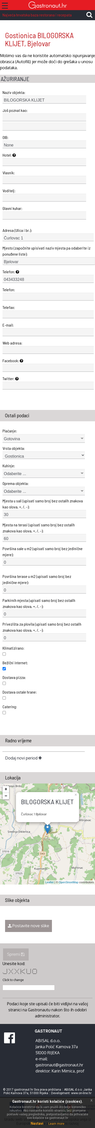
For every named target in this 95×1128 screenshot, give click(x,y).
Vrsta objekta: (14, 448)
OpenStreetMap (69, 882)
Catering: (10, 706)
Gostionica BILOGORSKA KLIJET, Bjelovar (39, 39)
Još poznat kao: (15, 110)
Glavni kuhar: (12, 208)
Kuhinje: (9, 465)
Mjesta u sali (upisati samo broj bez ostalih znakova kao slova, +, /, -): (43, 503)
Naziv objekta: (14, 92)
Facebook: (13, 360)
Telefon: (11, 271)
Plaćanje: (10, 430)
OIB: (5, 137)
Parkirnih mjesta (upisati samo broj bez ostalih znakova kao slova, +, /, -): (39, 603)
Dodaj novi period (23, 758)
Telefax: (9, 307)
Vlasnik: (9, 172)
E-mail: (8, 325)
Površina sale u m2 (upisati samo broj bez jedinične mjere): (43, 551)
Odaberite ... (15, 474)
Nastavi (37, 1123)
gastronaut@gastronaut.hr (59, 1064)
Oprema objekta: (16, 483)
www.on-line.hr (81, 1093)
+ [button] (6, 789)
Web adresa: (12, 342)
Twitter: (11, 378)
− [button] (6, 796)
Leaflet (49, 882)
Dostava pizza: (14, 677)
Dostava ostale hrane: (20, 692)
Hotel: (9, 155)
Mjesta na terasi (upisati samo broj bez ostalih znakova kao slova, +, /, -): (39, 527)
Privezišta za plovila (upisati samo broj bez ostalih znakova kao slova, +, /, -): (42, 627)
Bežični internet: (15, 662)
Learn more (56, 1123)
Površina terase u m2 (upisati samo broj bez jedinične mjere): (37, 579)
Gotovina (12, 439)
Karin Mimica (63, 1070)
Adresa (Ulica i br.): (17, 230)
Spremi (16, 954)
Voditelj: (9, 190)
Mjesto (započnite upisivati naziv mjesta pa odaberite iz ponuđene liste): (46, 251)
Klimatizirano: (13, 648)
